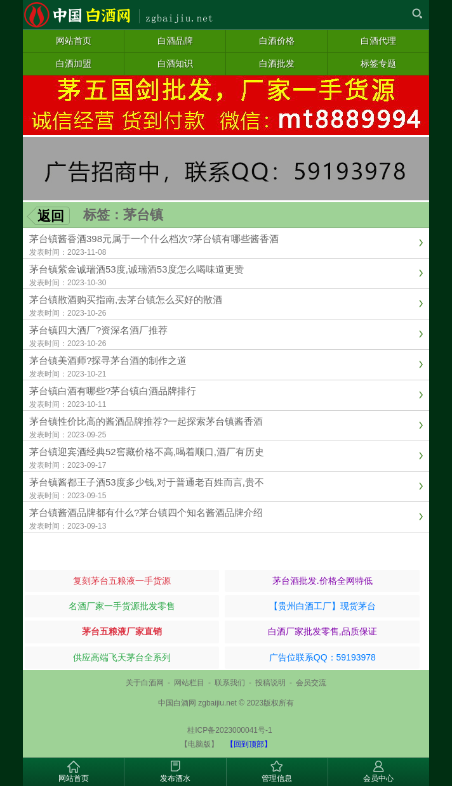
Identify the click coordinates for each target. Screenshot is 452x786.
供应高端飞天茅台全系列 (122, 657)
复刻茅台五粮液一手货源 (122, 581)
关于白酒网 (145, 682)
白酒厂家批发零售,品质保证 (322, 631)
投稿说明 (270, 682)
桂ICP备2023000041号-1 (229, 730)
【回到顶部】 (249, 744)
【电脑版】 (199, 744)
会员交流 (311, 682)
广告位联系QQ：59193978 (322, 657)
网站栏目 (189, 682)
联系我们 (230, 682)
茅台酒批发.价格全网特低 (322, 581)
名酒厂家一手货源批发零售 (122, 606)
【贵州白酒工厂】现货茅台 (322, 606)
